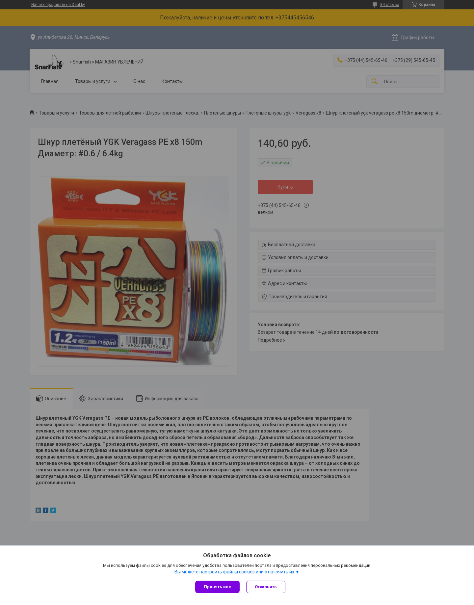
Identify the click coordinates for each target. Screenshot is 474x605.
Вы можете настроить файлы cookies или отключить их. (234, 571)
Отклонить (266, 586)
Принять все (217, 586)
